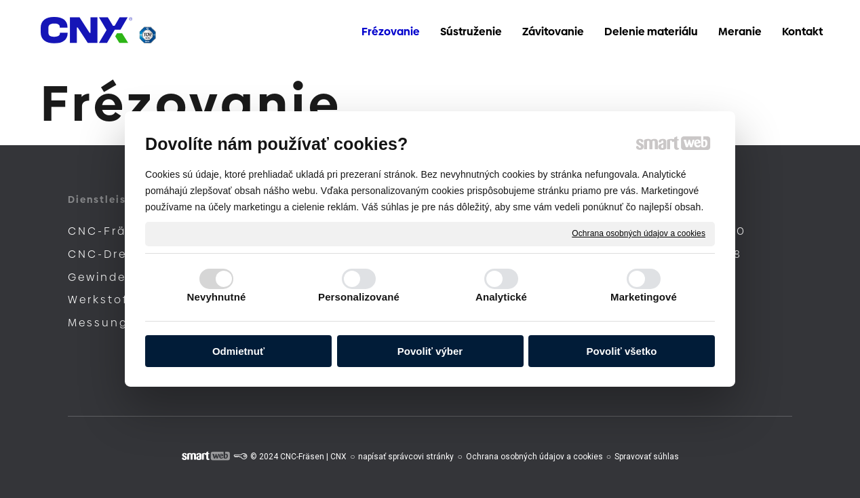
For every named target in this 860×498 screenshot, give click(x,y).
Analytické (501, 297)
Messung (98, 322)
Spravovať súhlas (646, 456)
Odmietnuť (238, 351)
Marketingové (643, 297)
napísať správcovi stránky (406, 456)
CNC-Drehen (110, 254)
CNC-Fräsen (109, 231)
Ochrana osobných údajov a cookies (638, 233)
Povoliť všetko (622, 351)
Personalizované (358, 297)
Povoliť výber (430, 351)
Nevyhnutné (216, 297)
